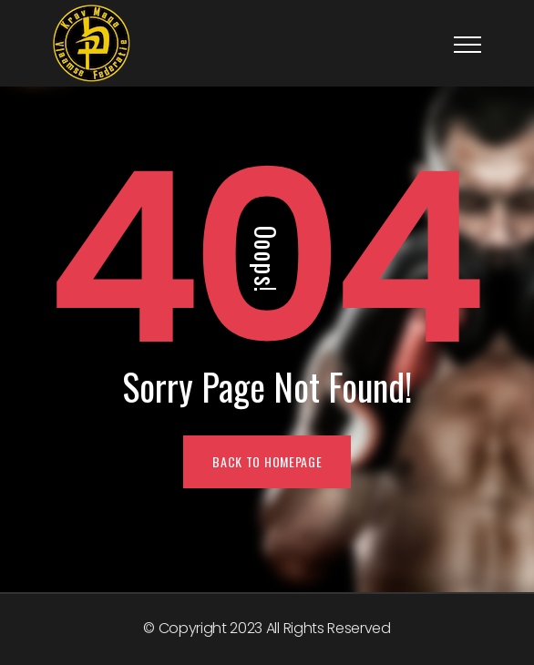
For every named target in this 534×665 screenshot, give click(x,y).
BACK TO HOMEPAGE (267, 461)
